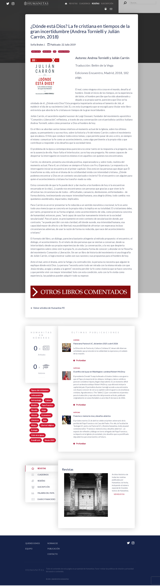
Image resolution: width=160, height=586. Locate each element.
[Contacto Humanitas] (111, 9)
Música (33, 425)
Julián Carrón (36, 51)
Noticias (76, 368)
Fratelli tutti (35, 440)
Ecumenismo (46, 415)
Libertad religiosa (47, 425)
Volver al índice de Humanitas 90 (50, 307)
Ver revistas (120, 495)
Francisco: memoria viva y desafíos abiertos (92, 416)
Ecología (34, 430)
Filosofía (34, 410)
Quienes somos (32, 544)
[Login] (106, 9)
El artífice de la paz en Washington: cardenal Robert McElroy (99, 371)
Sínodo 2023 (49, 440)
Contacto (52, 555)
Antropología (36, 400)
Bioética (34, 405)
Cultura (48, 400)
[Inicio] (66, 3)
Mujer (44, 410)
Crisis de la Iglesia (37, 435)
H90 (54, 51)
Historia (34, 415)
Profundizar (81, 360)
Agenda (76, 340)
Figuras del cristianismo (39, 390)
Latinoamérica (36, 395)
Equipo (28, 549)
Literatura (35, 420)
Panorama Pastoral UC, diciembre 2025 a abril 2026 (95, 343)
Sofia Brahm (47, 51)
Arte (44, 420)
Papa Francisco (47, 405)
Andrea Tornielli (63, 51)
